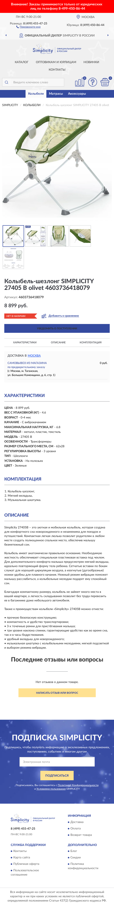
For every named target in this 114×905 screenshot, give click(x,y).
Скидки (75, 857)
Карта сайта (21, 857)
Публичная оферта (26, 864)
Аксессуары (77, 93)
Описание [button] (58, 342)
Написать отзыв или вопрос (57, 693)
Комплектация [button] (91, 342)
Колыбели (36, 93)
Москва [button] (34, 355)
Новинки (91, 62)
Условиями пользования (51, 789)
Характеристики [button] (24, 342)
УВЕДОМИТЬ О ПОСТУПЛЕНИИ (57, 328)
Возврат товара (81, 835)
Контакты (57, 69)
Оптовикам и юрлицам (56, 62)
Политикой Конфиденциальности (78, 785)
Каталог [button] (22, 62)
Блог (73, 851)
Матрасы (56, 93)
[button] (28, 26)
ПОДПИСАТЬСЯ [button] (57, 775)
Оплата (75, 828)
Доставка (77, 822)
